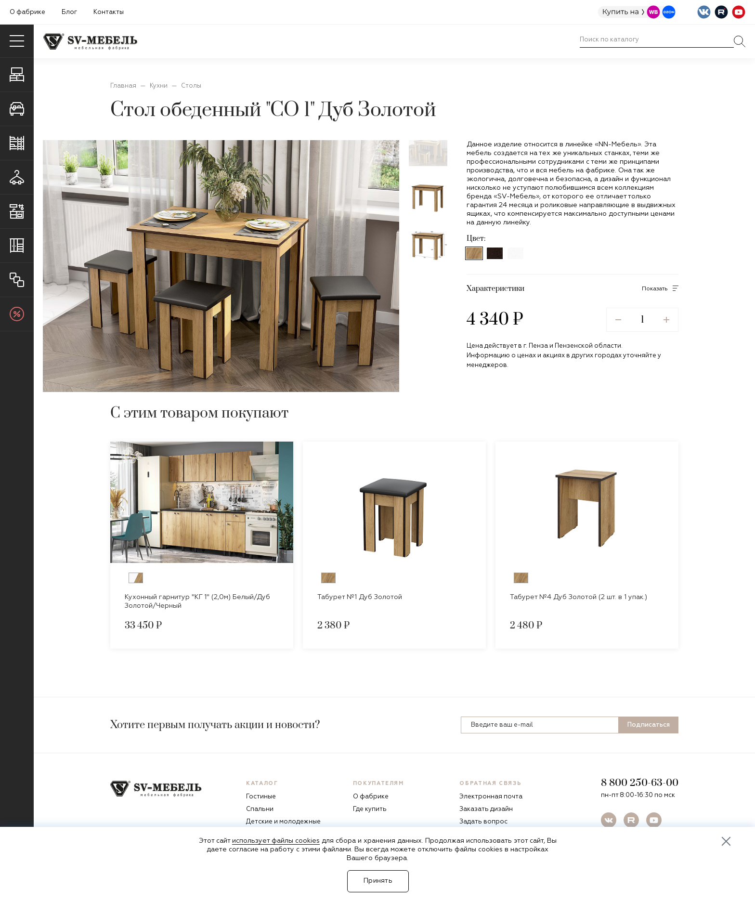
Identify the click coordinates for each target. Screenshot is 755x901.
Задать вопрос (483, 822)
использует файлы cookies (276, 840)
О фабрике (27, 12)
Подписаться (648, 725)
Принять (378, 880)
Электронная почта (490, 797)
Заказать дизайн (486, 809)
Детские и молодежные (283, 822)
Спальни (259, 809)
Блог (69, 12)
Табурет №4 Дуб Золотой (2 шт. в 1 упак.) (578, 597)
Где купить (370, 809)
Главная (123, 86)
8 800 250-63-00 (639, 783)
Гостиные (261, 797)
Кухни (159, 86)
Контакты (108, 12)
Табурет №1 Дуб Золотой (359, 597)
